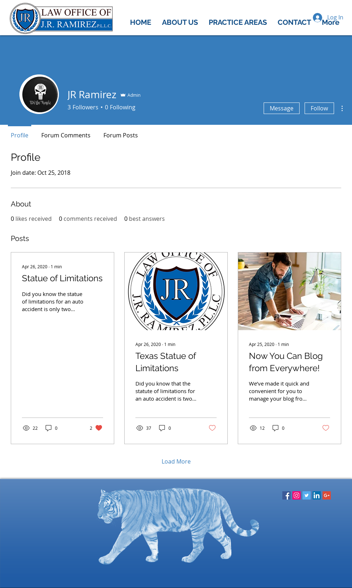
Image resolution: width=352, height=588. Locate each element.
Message (281, 108)
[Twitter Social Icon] (306, 495)
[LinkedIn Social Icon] (316, 495)
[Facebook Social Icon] (286, 495)
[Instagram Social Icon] (296, 495)
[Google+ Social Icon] (327, 495)
